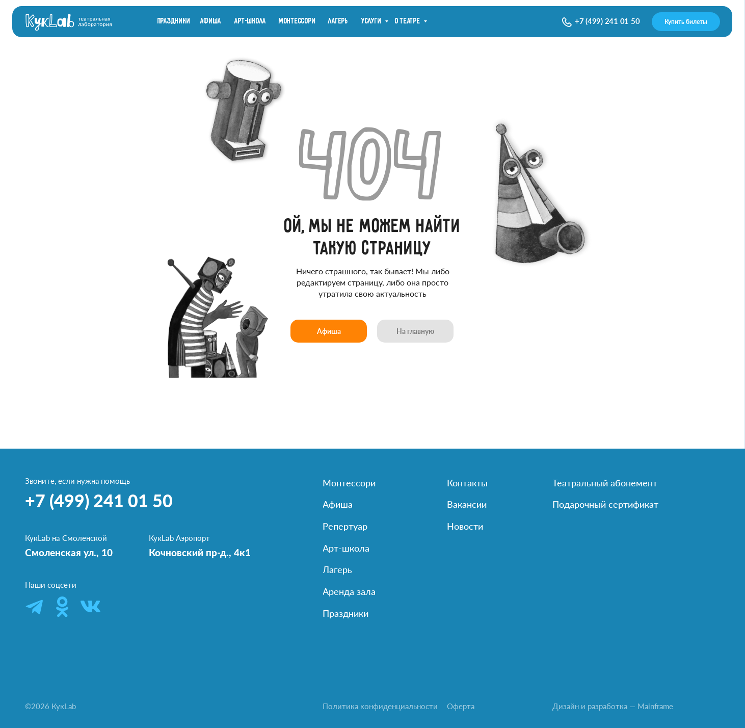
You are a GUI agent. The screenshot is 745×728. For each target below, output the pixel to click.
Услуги (371, 21)
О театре (407, 21)
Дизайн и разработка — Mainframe (612, 706)
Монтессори (297, 21)
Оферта (460, 706)
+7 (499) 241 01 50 (607, 21)
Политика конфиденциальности (380, 706)
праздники (174, 21)
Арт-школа (250, 21)
